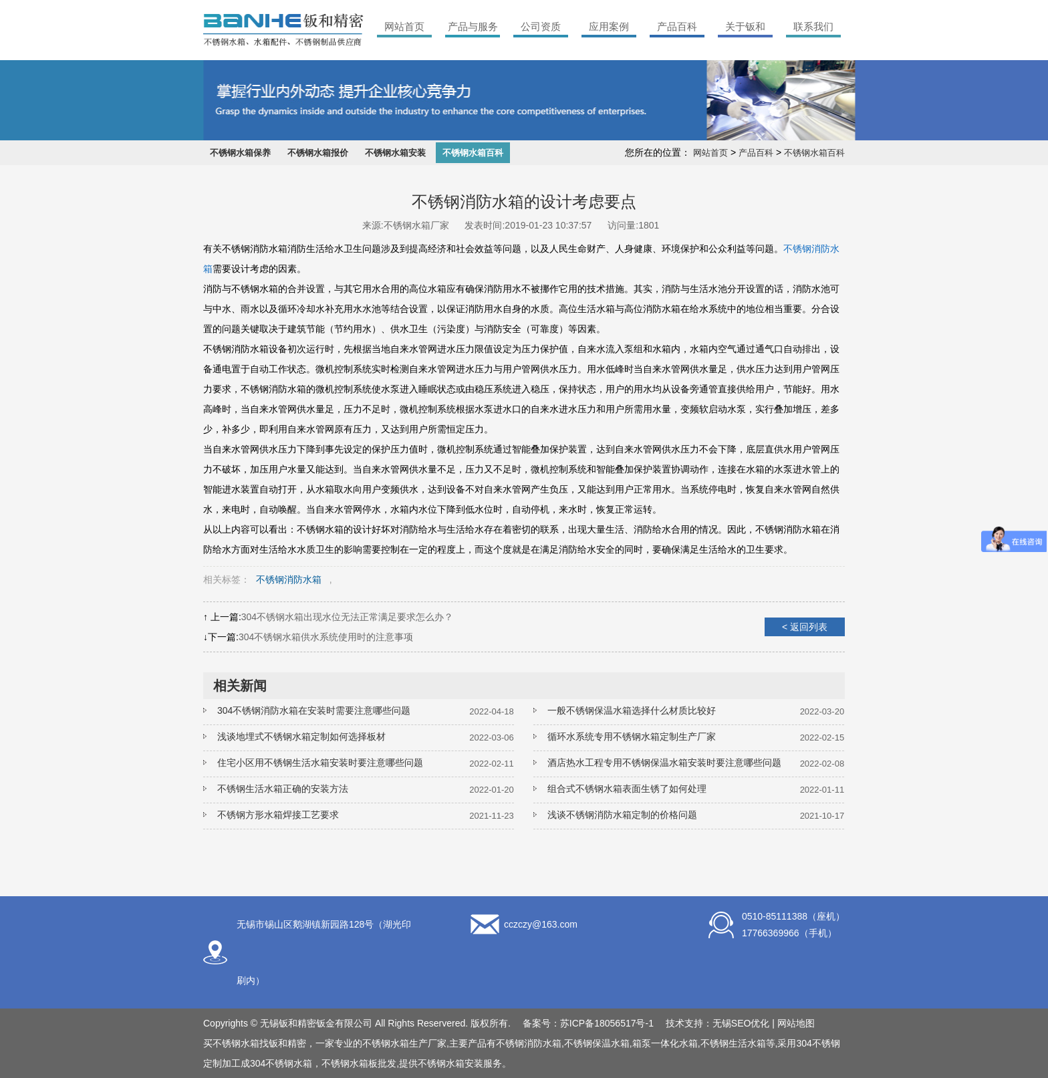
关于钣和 (745, 26)
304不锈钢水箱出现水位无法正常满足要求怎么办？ (347, 617)
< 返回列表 (804, 627)
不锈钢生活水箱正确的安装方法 (282, 788)
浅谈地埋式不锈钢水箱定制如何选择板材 (301, 736)
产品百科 (677, 26)
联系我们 (813, 26)
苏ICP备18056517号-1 (607, 1023)
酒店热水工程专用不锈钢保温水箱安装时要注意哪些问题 (664, 762)
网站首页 (404, 26)
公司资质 (541, 26)
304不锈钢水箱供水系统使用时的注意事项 (326, 637)
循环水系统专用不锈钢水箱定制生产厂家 (631, 736)
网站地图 (796, 1023)
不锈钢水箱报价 (317, 153)
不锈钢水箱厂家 (416, 225)
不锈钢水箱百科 (472, 153)
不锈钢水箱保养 (240, 153)
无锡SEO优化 (741, 1023)
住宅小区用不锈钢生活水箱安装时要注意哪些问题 (320, 762)
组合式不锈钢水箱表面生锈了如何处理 (626, 788)
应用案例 (609, 26)
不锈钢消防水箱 (288, 579)
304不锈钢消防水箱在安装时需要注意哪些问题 (313, 710)
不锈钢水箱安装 (395, 153)
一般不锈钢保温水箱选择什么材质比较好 (631, 710)
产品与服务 (473, 26)
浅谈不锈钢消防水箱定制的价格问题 (622, 814)
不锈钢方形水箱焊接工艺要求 (278, 814)
